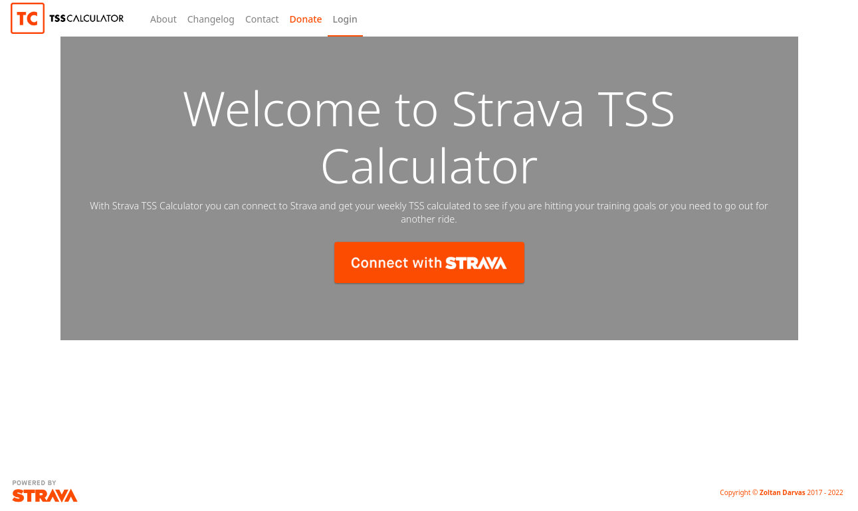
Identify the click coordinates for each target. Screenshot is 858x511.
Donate (306, 19)
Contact (262, 19)
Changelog (211, 19)
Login (345, 19)
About (163, 19)
